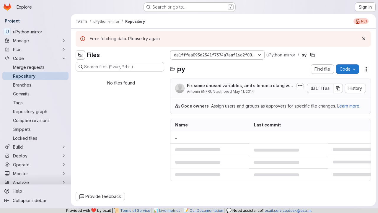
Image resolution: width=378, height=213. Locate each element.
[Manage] (35, 40)
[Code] (35, 58)
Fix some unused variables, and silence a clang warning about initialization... (240, 86)
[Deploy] (35, 156)
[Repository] (35, 76)
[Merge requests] (35, 67)
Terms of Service (135, 210)
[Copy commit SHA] (338, 88)
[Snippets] (35, 129)
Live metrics (169, 210)
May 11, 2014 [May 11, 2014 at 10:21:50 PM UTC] (243, 91)
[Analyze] (35, 182)
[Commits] (35, 94)
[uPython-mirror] (35, 31)
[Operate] (35, 164)
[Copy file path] (312, 55)
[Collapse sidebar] (35, 200)
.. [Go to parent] (176, 137)
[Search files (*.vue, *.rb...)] (120, 66)
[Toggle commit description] (300, 85)
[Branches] (35, 85)
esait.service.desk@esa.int (288, 210)
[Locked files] (35, 138)
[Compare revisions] (35, 120)
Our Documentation (206, 210)
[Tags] (35, 102)
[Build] (35, 147)
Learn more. (348, 105)
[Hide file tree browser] (80, 55)
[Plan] (35, 49)
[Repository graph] (35, 111)
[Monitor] (35, 173)
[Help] (35, 191)
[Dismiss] (363, 38)
